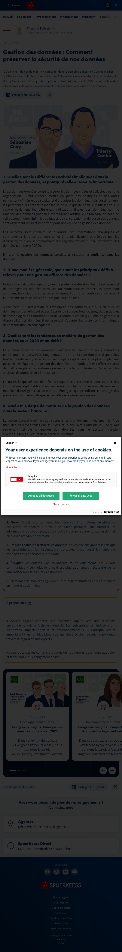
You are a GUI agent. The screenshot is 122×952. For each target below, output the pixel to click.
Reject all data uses (80, 495)
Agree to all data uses (41, 495)
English (11, 442)
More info (11, 467)
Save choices (61, 504)
